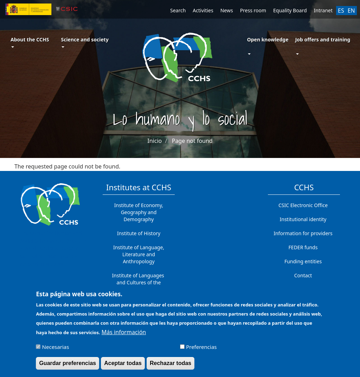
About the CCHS (30, 42)
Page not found (192, 141)
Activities (203, 10)
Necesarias (55, 349)
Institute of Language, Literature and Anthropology (138, 254)
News (226, 10)
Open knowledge (268, 39)
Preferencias (201, 349)
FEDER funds (303, 247)
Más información (124, 335)
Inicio (154, 141)
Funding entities (303, 261)
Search (178, 10)
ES (341, 10)
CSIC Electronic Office (303, 205)
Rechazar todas (170, 366)
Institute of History (138, 233)
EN (351, 10)
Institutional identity (303, 219)
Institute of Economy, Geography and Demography (138, 212)
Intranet (323, 10)
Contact (303, 275)
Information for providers (303, 233)
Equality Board (290, 10)
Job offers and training (323, 39)
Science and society (84, 42)
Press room (253, 10)
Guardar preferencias (67, 366)
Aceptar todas (123, 366)
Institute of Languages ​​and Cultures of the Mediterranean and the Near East (139, 286)
